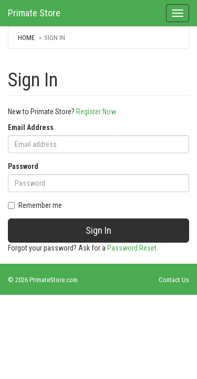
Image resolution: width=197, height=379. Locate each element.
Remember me (35, 205)
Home (26, 38)
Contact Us (174, 280)
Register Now (96, 111)
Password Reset (132, 248)
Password (23, 166)
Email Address (31, 127)
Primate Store (34, 12)
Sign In (98, 230)
